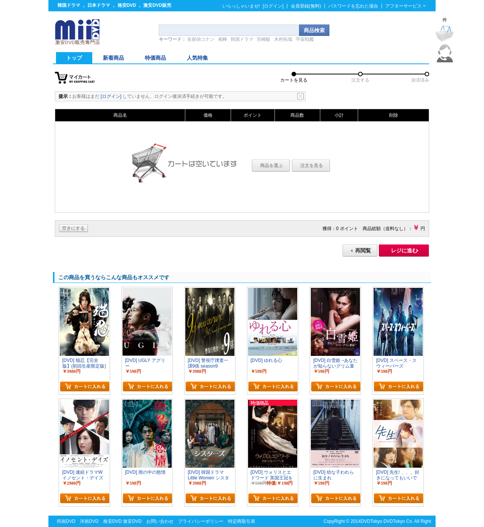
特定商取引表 (241, 521)
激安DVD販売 (157, 5)
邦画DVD (66, 521)
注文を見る (311, 165)
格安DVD (127, 5)
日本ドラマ (98, 5)
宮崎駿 (263, 39)
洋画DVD (89, 521)
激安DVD (132, 521)
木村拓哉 (283, 39)
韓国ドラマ (68, 5)
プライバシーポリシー (200, 521)
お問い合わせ (160, 521)
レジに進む (404, 250)
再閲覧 (363, 250)
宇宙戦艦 (305, 39)
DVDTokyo (371, 521)
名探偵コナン (200, 39)
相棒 (222, 39)
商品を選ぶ (271, 165)
